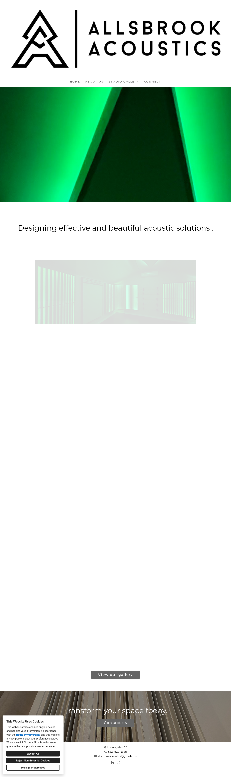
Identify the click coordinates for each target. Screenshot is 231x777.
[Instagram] (118, 762)
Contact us (115, 723)
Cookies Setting (120, 772)
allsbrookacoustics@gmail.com (117, 756)
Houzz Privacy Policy (28, 734)
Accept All (33, 753)
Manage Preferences (33, 767)
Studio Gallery (124, 81)
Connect (152, 81)
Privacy (107, 772)
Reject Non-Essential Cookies (33, 760)
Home (75, 81)
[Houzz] (112, 762)
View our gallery (115, 675)
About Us (94, 81)
